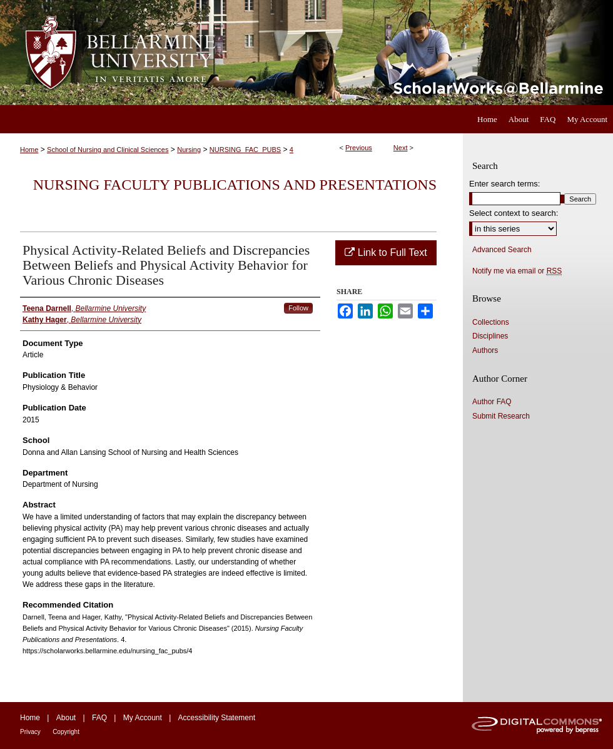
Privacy (30, 731)
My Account (142, 717)
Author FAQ (492, 401)
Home (29, 149)
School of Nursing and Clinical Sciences (107, 149)
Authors (485, 350)
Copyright (66, 731)
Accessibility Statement (216, 717)
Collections (490, 322)
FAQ (99, 717)
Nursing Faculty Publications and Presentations (235, 184)
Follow (298, 308)
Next (400, 147)
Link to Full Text (386, 252)
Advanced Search (502, 249)
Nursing (189, 149)
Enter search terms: (504, 183)
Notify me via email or (517, 271)
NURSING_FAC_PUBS (245, 149)
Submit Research (501, 416)
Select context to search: (513, 213)
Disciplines (490, 336)
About (66, 717)
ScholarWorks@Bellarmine (420, 52)
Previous (358, 147)
